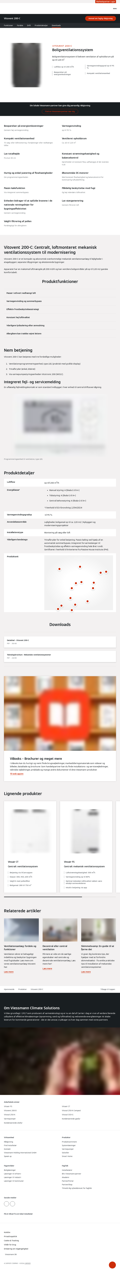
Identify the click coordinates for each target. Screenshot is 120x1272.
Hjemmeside (9, 989)
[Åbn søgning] (109, 8)
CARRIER (28, 1263)
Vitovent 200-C (37, 989)
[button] (112, 1265)
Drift (29, 25)
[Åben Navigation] (115, 8)
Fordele (20, 25)
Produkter (22, 989)
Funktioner (8, 25)
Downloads (56, 25)
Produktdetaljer (41, 25)
